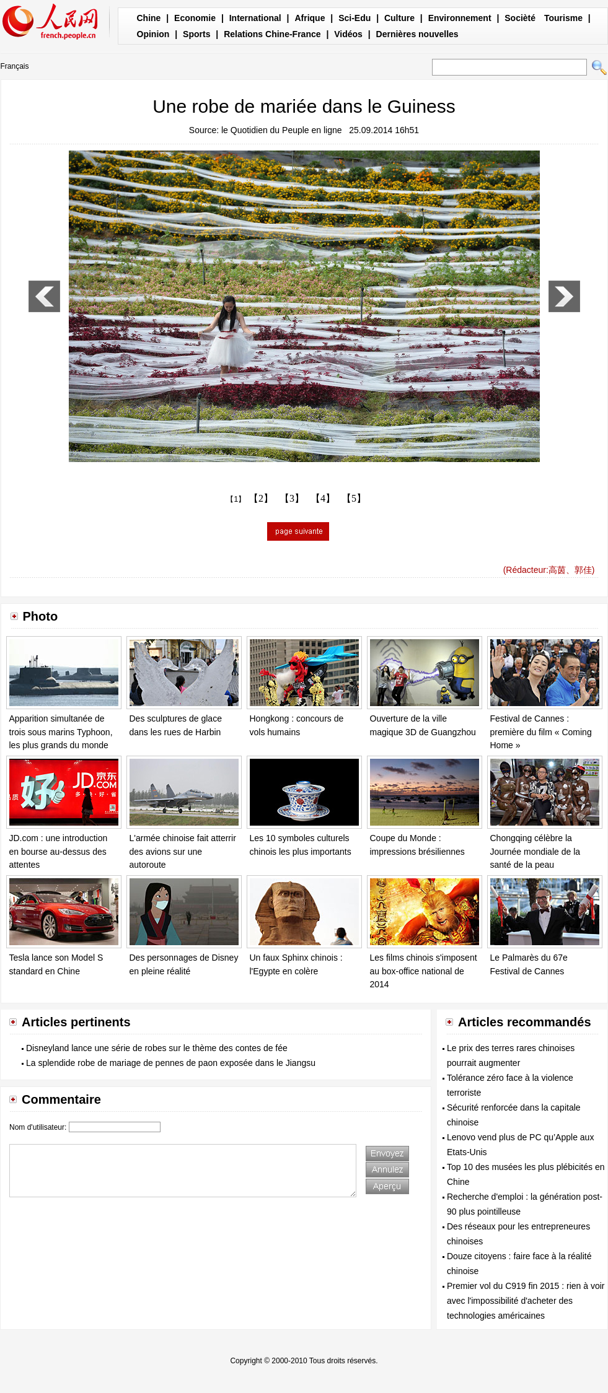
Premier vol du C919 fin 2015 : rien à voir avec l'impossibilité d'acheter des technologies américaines (525, 1301)
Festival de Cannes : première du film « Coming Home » (541, 732)
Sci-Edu (354, 18)
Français (15, 66)
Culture (399, 18)
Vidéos (348, 34)
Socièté (519, 18)
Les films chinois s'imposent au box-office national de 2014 (423, 971)
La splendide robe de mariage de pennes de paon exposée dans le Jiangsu (170, 1063)
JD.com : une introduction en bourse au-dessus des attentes (58, 851)
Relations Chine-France (272, 34)
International (255, 18)
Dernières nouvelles (417, 34)
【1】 (235, 499)
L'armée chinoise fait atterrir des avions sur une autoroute (183, 851)
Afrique (309, 18)
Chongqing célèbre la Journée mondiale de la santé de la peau (535, 851)
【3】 (292, 498)
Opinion (153, 34)
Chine (149, 18)
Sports (196, 34)
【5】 (353, 498)
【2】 (261, 498)
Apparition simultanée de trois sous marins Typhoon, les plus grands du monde (61, 732)
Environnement (459, 18)
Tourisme (563, 18)
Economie (195, 18)
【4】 (323, 498)
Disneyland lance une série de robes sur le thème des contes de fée (157, 1048)
